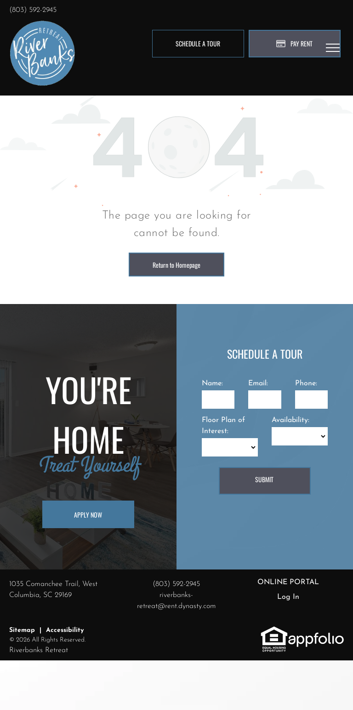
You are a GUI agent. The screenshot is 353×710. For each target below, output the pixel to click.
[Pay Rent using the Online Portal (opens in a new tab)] (295, 43)
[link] (274, 631)
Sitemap (22, 630)
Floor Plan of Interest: (223, 426)
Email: (258, 383)
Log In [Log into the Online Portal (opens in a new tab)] (288, 597)
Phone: (306, 383)
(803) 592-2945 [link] (33, 10)
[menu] (333, 48)
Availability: (290, 420)
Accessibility (65, 630)
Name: (212, 383)
